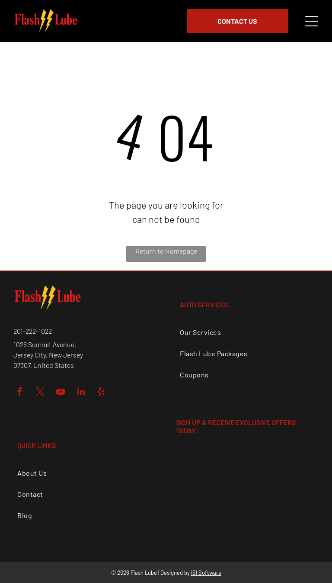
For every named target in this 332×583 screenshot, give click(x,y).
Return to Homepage (166, 251)
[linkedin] (80, 392)
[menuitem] (247, 332)
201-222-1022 (32, 331)
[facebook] (19, 392)
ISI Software (206, 572)
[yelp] (101, 392)
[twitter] (40, 392)
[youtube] (60, 392)
